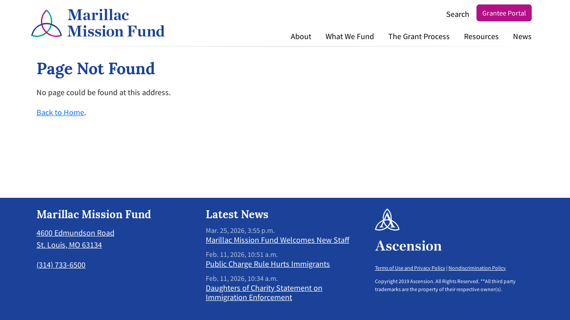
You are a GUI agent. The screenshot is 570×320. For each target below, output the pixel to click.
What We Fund (350, 36)
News (522, 36)
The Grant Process (419, 36)
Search (457, 14)
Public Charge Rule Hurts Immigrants (268, 264)
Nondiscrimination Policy (477, 267)
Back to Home (60, 112)
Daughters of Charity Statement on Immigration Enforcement (264, 293)
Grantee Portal (504, 12)
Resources (481, 36)
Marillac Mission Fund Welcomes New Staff (277, 240)
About (301, 36)
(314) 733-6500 (61, 265)
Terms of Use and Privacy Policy (410, 267)
